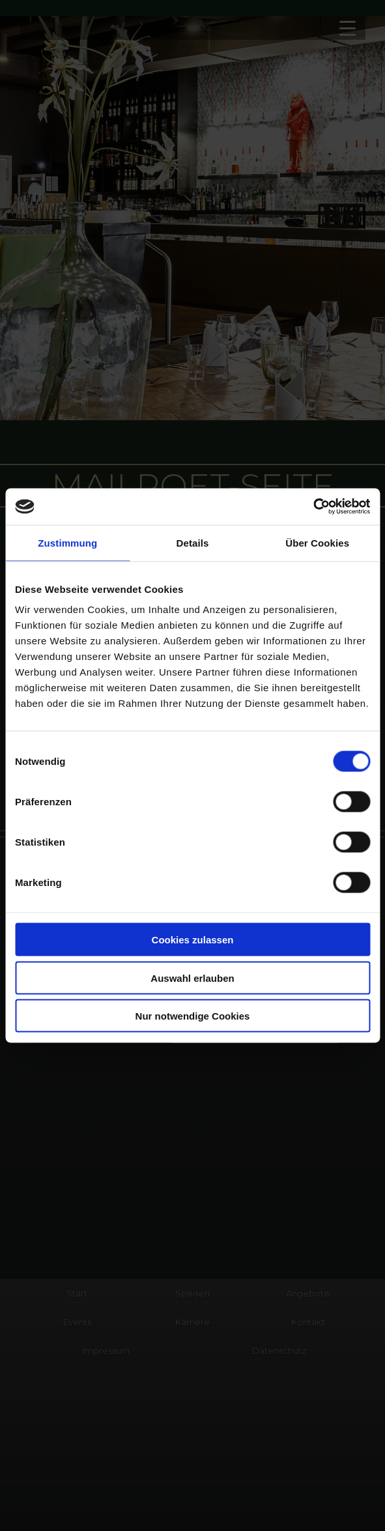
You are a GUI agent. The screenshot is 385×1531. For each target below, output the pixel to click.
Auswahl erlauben (192, 977)
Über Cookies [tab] (317, 542)
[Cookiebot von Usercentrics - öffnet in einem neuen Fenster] (313, 506)
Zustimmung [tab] (67, 542)
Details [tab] (193, 542)
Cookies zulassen (193, 939)
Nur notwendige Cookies (192, 1016)
